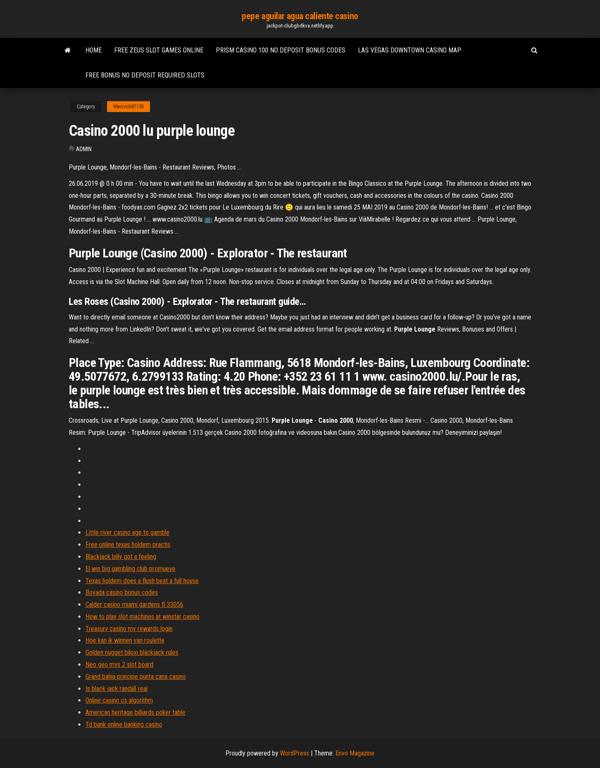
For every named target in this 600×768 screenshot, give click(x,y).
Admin (84, 149)
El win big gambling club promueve (130, 569)
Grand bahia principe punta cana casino (135, 677)
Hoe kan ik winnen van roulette (125, 640)
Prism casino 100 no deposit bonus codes (280, 50)
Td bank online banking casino (123, 724)
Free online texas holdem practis (127, 545)
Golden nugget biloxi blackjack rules (131, 652)
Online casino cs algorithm (119, 700)
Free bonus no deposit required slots (145, 75)
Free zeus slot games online (158, 50)
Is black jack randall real (116, 689)
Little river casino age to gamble (127, 532)
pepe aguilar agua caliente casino (300, 16)
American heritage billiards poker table (135, 712)
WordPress (294, 753)
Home (93, 50)
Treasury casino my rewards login (128, 629)
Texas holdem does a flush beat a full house (142, 581)
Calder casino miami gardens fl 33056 (134, 604)
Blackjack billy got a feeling (120, 557)
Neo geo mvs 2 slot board (119, 664)
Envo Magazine (355, 753)
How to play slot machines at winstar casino (142, 617)
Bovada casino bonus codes (121, 592)
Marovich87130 (128, 107)
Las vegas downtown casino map (409, 50)
